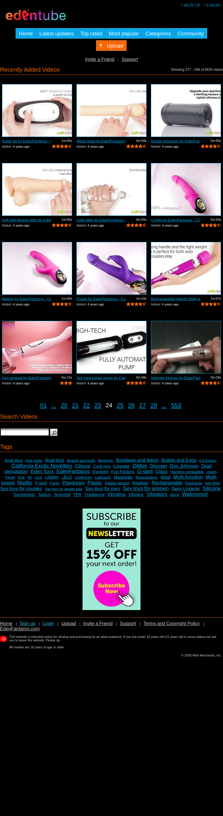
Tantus (44, 494)
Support (130, 59)
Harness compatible (187, 472)
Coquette (121, 466)
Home (6, 623)
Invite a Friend (99, 59)
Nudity (24, 483)
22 (86, 405)
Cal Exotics (208, 461)
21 (75, 405)
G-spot (145, 471)
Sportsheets (24, 494)
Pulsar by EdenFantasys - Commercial (101, 299)
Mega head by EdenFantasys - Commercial (101, 141)
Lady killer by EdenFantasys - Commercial (101, 220)
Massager (123, 477)
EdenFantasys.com (20, 628)
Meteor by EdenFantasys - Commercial (26, 299)
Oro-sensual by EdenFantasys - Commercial (26, 378)
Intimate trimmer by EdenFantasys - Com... (175, 378)
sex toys (212, 483)
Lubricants (103, 477)
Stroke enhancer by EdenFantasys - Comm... (175, 141)
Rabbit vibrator (117, 483)
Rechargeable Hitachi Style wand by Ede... (175, 299)
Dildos (140, 466)
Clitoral (82, 466)
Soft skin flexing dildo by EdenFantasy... (26, 220)
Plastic (94, 483)
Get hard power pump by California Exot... (101, 378)
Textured (62, 494)
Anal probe (33, 461)
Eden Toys (42, 471)
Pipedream (73, 482)
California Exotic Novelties (42, 466)
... (53, 405)
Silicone (211, 488)
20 (64, 405)
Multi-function (188, 477)
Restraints (193, 483)
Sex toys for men (102, 488)
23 (97, 405)
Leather (52, 477)
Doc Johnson (184, 466)
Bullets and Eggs (179, 460)
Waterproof (194, 494)
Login (213, 5)
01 (43, 405)
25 (120, 405)
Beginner (105, 460)
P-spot (41, 483)
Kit (30, 477)
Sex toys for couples (21, 488)
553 (176, 405)
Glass (162, 471)
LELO (67, 477)
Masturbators (147, 477)
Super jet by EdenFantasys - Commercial (26, 141)
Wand (174, 495)
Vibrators (157, 494)
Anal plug (14, 460)
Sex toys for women (146, 488)
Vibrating (116, 494)
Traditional (94, 494)
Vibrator (135, 494)
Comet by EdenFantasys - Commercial (175, 220)
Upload (68, 623)
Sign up (191, 5)
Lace (38, 477)
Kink (21, 477)
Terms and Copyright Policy (171, 623)
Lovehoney (83, 477)
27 (142, 405)
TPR (77, 494)
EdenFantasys (73, 471)
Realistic (140, 482)
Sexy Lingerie (185, 488)
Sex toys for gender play (63, 489)
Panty (54, 483)
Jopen (211, 472)
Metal (165, 477)
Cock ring (101, 466)
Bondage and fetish (137, 460)
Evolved (100, 471)
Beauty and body (81, 460)
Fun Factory (122, 471)
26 (131, 405)
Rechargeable (167, 483)
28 (153, 405)
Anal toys (54, 460)
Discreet (158, 466)
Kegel (10, 477)
